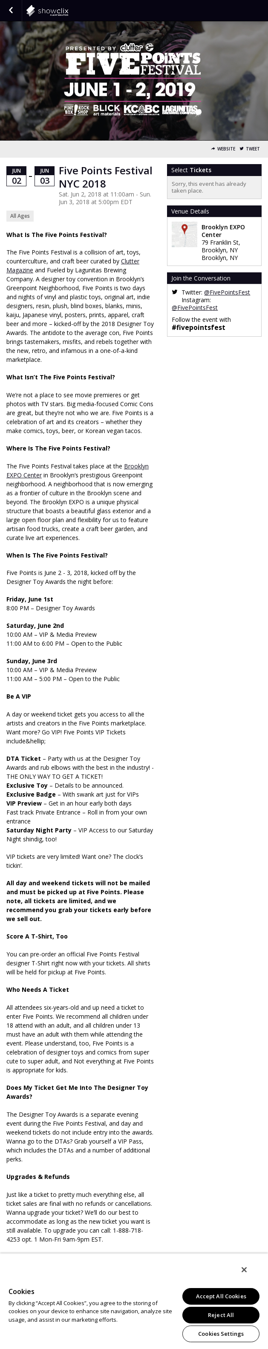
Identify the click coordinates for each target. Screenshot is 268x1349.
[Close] (244, 1269)
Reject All (221, 1315)
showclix (68, 10)
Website (226, 149)
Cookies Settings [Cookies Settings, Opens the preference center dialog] (221, 1333)
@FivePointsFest (227, 292)
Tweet (253, 149)
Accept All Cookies (221, 1296)
